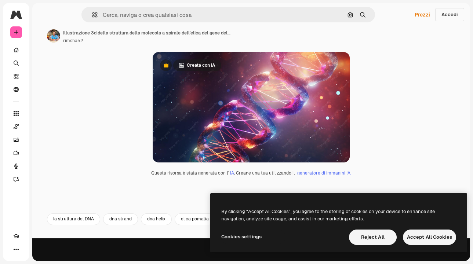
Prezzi (422, 14)
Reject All (373, 237)
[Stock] (44, 76)
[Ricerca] (44, 63)
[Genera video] (44, 153)
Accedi (449, 14)
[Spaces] (44, 126)
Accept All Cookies (429, 237)
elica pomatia (251, 255)
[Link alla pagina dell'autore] (109, 36)
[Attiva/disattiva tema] (29, 249)
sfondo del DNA (296, 255)
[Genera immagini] (44, 140)
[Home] (44, 50)
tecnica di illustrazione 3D (418, 255)
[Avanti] (454, 255)
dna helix (212, 255)
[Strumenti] (44, 113)
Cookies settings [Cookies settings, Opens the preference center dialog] (241, 237)
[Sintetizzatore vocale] (44, 166)
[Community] (44, 89)
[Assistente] (44, 179)
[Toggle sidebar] (72, 15)
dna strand (176, 255)
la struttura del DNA (129, 255)
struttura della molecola (351, 255)
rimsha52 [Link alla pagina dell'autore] (129, 41)
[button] (120, 15)
